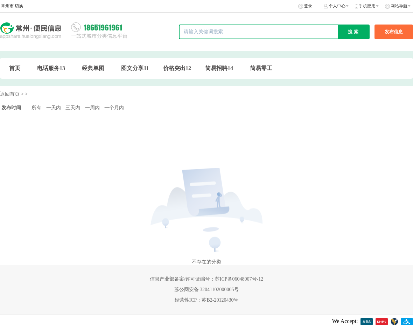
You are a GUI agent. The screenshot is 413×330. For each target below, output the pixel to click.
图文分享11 (135, 68)
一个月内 (114, 107)
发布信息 (394, 31)
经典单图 (93, 68)
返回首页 (10, 94)
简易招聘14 (219, 68)
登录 (308, 6)
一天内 (53, 107)
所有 (36, 107)
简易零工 (261, 68)
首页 (14, 68)
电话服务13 (51, 68)
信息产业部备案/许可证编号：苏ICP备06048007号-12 (206, 279)
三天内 (72, 107)
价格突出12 (177, 68)
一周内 (92, 107)
